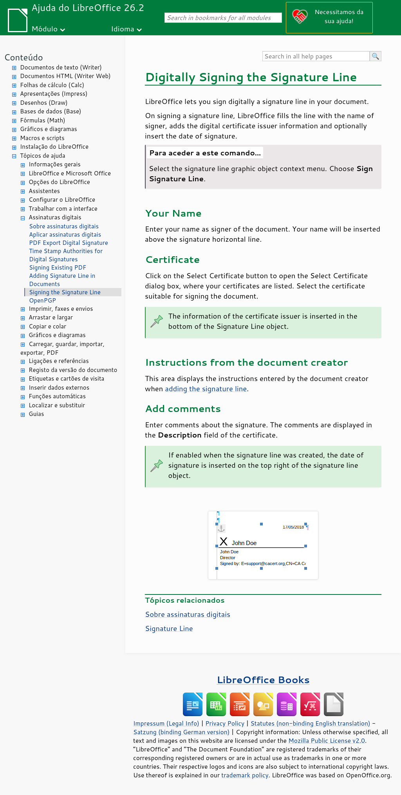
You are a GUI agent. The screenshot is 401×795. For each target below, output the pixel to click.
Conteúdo (23, 57)
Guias (36, 414)
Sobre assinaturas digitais (64, 226)
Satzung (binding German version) (181, 732)
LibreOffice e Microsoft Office (70, 173)
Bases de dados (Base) (50, 111)
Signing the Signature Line (65, 292)
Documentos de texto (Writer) (61, 67)
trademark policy (244, 775)
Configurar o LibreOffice (62, 199)
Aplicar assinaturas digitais (65, 234)
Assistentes (44, 191)
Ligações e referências (59, 361)
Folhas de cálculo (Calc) (52, 85)
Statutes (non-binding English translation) (310, 723)
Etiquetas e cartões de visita (66, 378)
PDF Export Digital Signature (68, 243)
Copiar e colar (47, 326)
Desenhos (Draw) (44, 102)
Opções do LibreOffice (59, 182)
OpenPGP (42, 300)
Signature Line (169, 628)
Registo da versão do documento (73, 370)
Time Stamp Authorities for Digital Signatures (66, 255)
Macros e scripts (42, 138)
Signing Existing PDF (57, 267)
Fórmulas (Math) (42, 120)
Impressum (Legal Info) (166, 723)
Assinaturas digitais (55, 217)
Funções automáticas (57, 396)
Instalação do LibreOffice (54, 146)
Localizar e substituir (57, 405)
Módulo (44, 28)
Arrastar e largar (51, 317)
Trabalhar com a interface (63, 208)
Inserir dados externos (59, 387)
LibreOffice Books (263, 679)
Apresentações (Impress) (54, 93)
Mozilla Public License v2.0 (326, 740)
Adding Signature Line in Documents (62, 280)
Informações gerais (55, 164)
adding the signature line (206, 388)
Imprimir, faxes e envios (61, 309)
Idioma (122, 28)
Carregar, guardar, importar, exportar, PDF (62, 348)
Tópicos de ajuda (42, 155)
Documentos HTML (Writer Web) (65, 76)
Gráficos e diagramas (48, 129)
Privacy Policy (224, 723)
